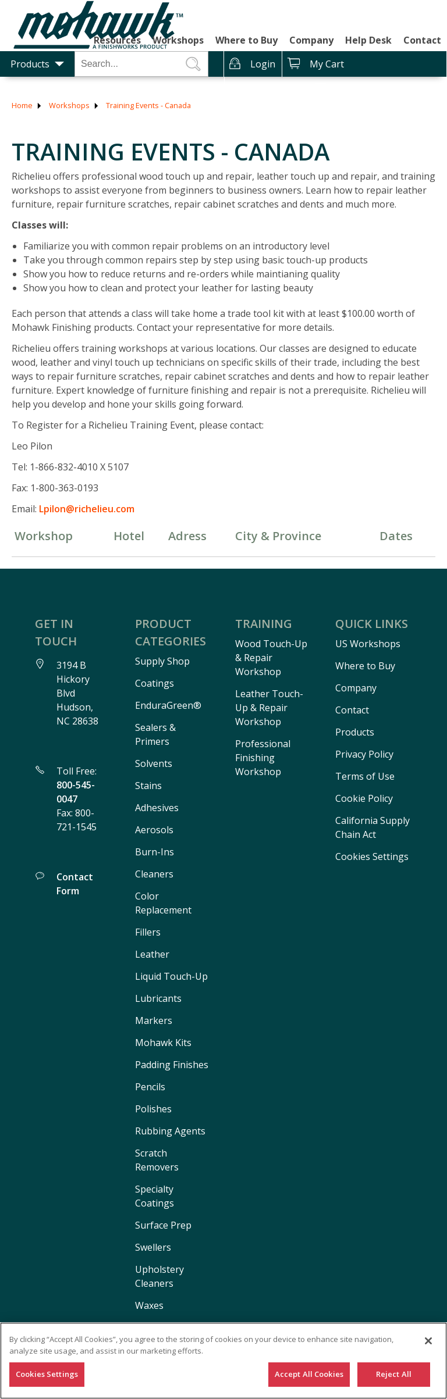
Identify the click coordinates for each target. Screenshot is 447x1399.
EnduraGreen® (168, 705)
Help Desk (368, 40)
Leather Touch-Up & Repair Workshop (269, 707)
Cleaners (154, 874)
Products (29, 64)
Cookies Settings (47, 1374)
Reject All (393, 1374)
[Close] (428, 1341)
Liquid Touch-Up (171, 976)
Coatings (154, 683)
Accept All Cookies (309, 1374)
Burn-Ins (154, 851)
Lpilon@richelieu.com (86, 508)
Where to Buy (246, 40)
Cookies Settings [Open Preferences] (372, 856)
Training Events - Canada (148, 105)
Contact (422, 40)
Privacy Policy (364, 754)
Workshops (178, 40)
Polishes (153, 1108)
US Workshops (367, 643)
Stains (148, 785)
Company (311, 40)
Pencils (150, 1086)
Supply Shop (162, 661)
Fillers (148, 932)
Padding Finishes (171, 1064)
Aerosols (154, 829)
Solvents (153, 763)
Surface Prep (163, 1225)
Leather (152, 954)
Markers (153, 1020)
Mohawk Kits (163, 1042)
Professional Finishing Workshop (262, 757)
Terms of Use (365, 776)
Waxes (149, 1305)
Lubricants (158, 998)
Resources (117, 40)
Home (22, 105)
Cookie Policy (364, 798)
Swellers (153, 1247)
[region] (223, 1360)
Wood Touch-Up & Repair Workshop (271, 657)
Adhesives (157, 807)
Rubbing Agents (170, 1131)
